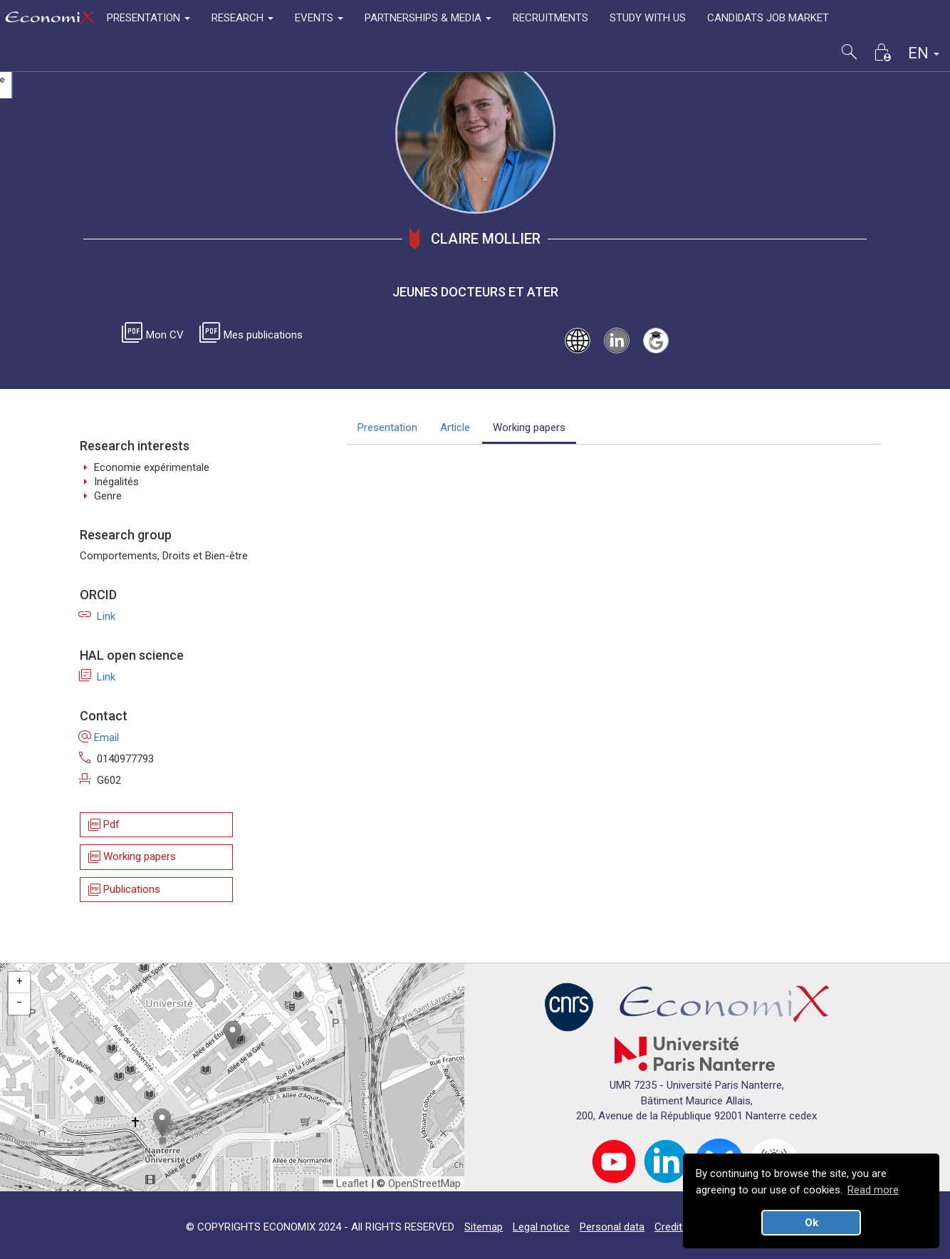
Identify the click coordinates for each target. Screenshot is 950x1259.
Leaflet (345, 1183)
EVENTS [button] (319, 17)
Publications (123, 889)
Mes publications (253, 334)
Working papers (131, 857)
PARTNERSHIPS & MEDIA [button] (428, 17)
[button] (232, 1035)
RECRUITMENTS (550, 17)
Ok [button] (811, 1222)
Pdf (103, 824)
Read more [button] (873, 1189)
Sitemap (483, 1227)
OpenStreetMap (424, 1183)
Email (99, 737)
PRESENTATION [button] (148, 17)
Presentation (387, 427)
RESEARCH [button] (242, 17)
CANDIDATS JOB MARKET (768, 17)
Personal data (612, 1227)
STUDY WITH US (648, 17)
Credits (671, 1227)
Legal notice (541, 1227)
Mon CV (155, 334)
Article (455, 427)
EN (923, 53)
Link (97, 616)
